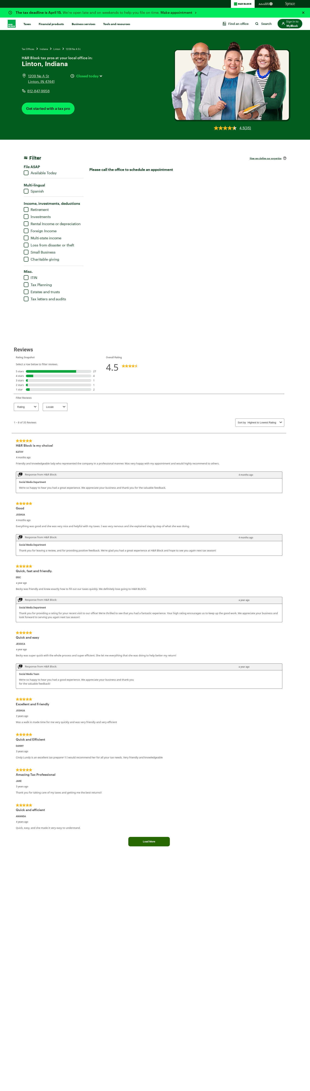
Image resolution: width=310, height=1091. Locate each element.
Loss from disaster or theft (49, 245)
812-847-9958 (38, 91)
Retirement (36, 209)
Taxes (27, 24)
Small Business (40, 252)
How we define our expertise (266, 158)
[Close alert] (303, 12)
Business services (83, 24)
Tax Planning (38, 284)
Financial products (51, 24)
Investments (37, 216)
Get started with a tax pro (48, 108)
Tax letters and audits (45, 299)
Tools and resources (116, 24)
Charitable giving (41, 259)
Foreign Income (40, 230)
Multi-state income (42, 238)
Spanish (34, 191)
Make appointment (177, 12)
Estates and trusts (42, 291)
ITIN (30, 277)
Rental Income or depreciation (52, 223)
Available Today (40, 172)
